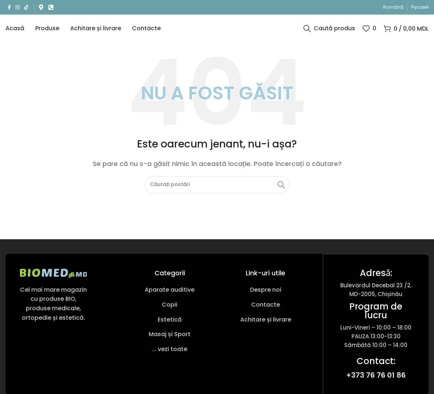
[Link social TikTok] (26, 7)
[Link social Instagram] (17, 7)
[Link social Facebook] (9, 7)
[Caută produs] (329, 31)
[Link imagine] (53, 278)
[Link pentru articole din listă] (169, 295)
